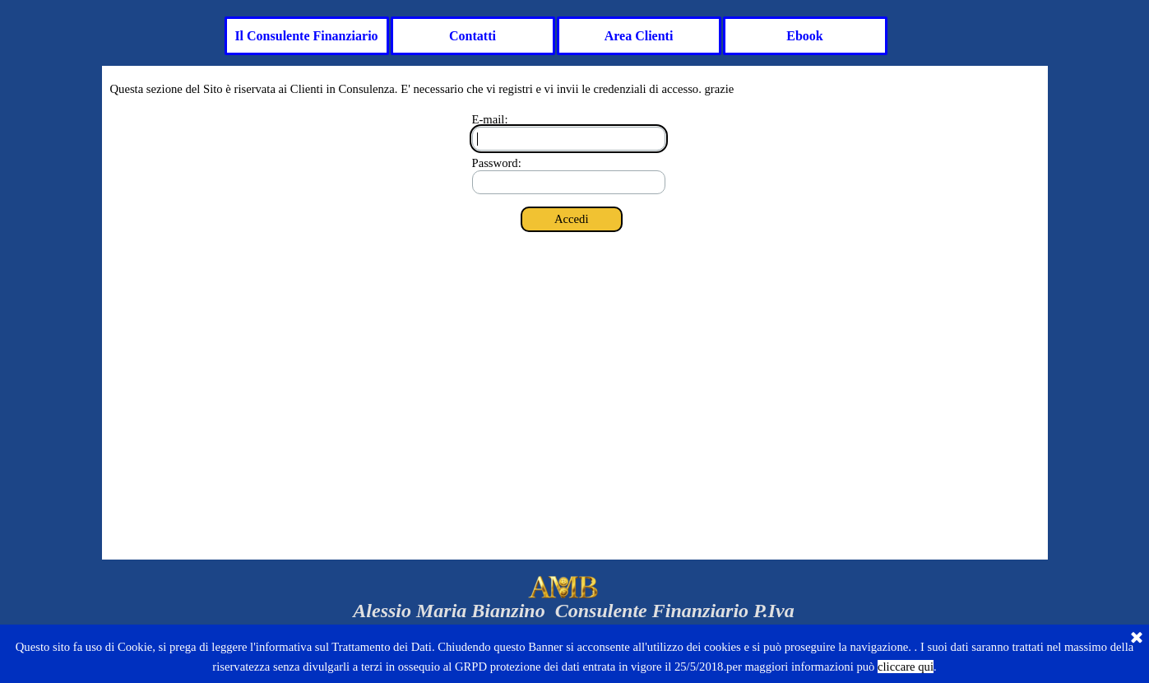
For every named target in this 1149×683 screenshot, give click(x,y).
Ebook (804, 36)
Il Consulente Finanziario (306, 36)
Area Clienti (639, 36)
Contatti (472, 36)
